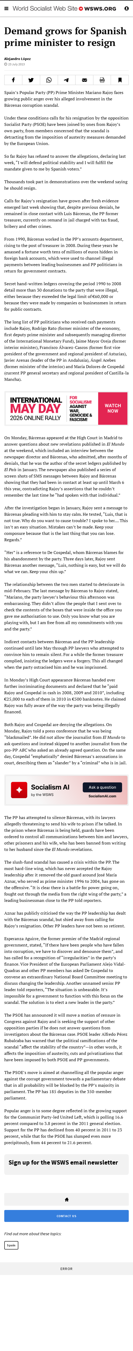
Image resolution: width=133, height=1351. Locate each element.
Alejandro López (17, 58)
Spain (11, 1245)
